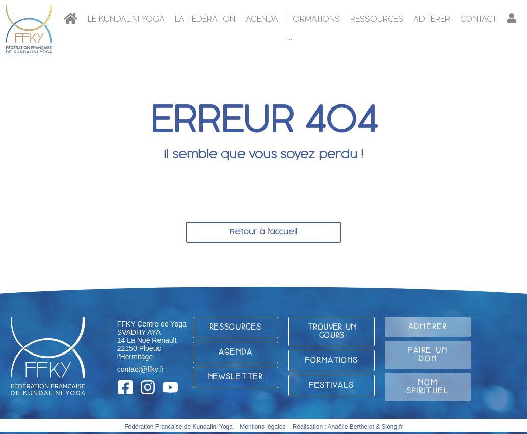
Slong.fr (392, 426)
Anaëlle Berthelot (350, 426)
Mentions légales (262, 426)
